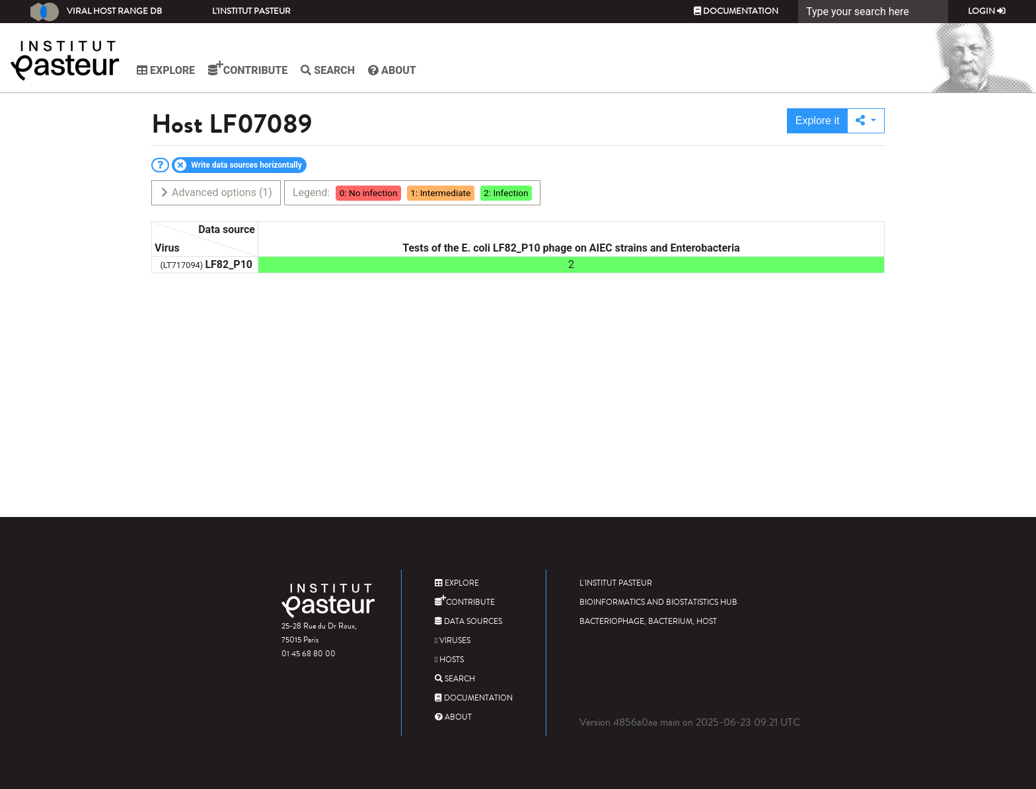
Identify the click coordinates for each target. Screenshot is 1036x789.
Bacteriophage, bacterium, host (648, 621)
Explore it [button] (818, 120)
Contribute (247, 69)
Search (328, 70)
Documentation (736, 11)
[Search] (873, 11)
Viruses (452, 640)
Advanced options (215, 192)
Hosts (449, 660)
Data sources (468, 621)
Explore (166, 70)
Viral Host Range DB (96, 12)
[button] (866, 120)
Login (987, 11)
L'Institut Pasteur (251, 11)
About (392, 70)
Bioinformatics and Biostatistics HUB (658, 602)
